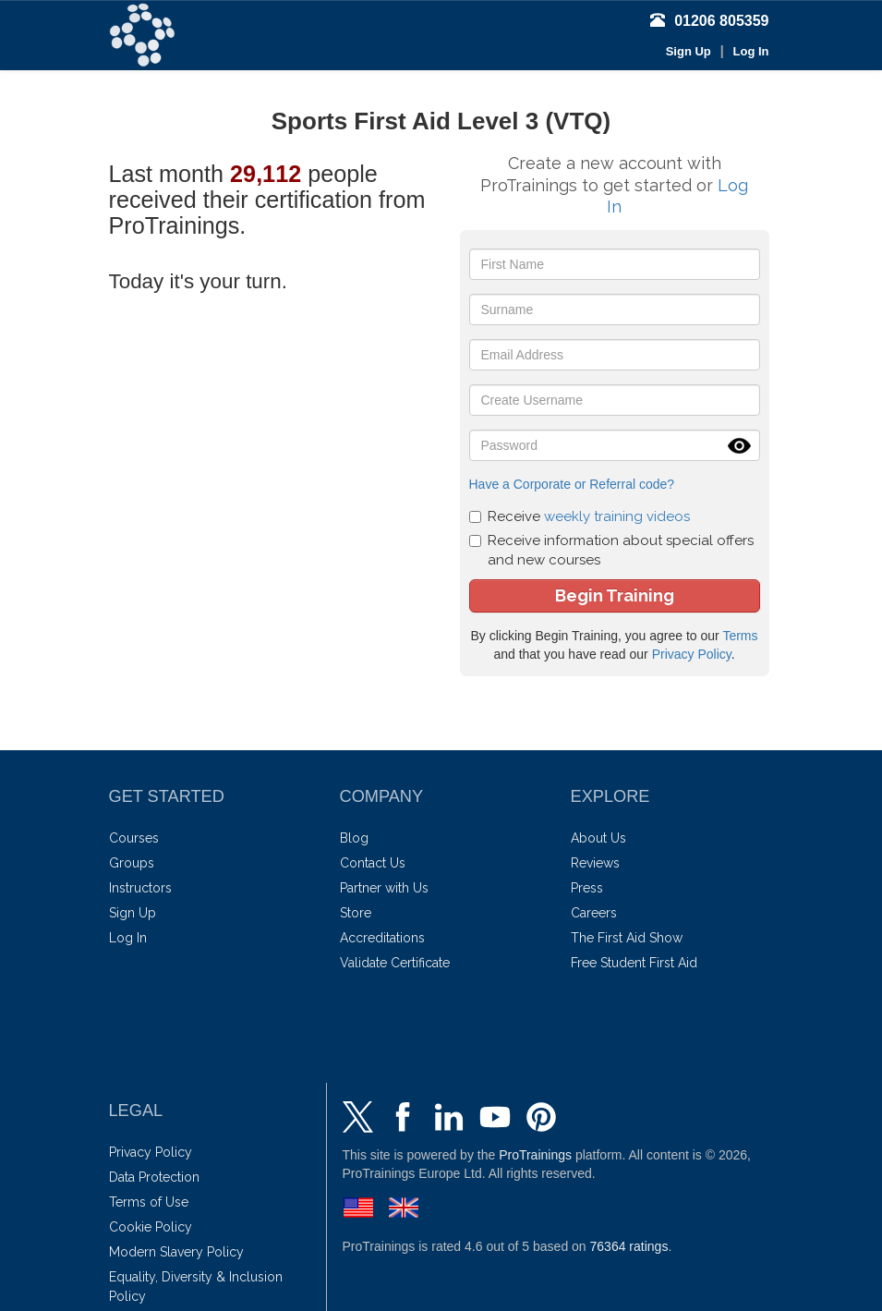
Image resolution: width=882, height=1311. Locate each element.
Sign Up (688, 51)
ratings (629, 1246)
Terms (739, 635)
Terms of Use (148, 1202)
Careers (594, 912)
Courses (134, 838)
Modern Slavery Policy (176, 1251)
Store (355, 912)
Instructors (140, 887)
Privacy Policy (691, 654)
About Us (598, 838)
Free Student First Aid (634, 962)
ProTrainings (535, 1154)
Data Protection (154, 1177)
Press (587, 887)
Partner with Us (384, 887)
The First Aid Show (627, 937)
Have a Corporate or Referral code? (572, 484)
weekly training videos (617, 516)
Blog (354, 838)
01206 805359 (709, 21)
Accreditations (382, 937)
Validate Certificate (395, 962)
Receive (579, 516)
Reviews (595, 863)
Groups (131, 863)
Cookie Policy (150, 1227)
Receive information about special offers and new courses (611, 550)
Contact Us (372, 863)
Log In (751, 51)
